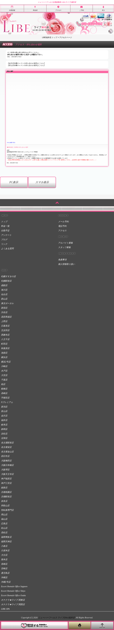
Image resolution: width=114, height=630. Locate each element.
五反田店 (5, 330)
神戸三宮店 (6, 483)
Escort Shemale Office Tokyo (13, 591)
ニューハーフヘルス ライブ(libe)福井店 (56, 618)
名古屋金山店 (7, 452)
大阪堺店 (5, 470)
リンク (4, 244)
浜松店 (4, 434)
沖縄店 (4, 577)
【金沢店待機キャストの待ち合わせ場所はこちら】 (26, 63)
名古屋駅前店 (7, 443)
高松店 (4, 532)
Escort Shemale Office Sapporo (14, 586)
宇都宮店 (5, 398)
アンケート (6, 235)
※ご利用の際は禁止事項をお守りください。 (23, 52)
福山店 (4, 519)
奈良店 (4, 501)
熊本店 (4, 559)
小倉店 (4, 546)
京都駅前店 (6, 496)
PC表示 (13, 182)
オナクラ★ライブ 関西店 (13, 604)
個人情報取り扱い (66, 264)
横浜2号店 (6, 362)
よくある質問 (7, 248)
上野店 (4, 321)
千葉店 (4, 380)
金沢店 (4, 416)
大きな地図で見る (11, 142)
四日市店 (5, 456)
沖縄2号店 (6, 582)
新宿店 (4, 308)
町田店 (4, 344)
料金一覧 (5, 226)
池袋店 (4, 353)
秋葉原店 (5, 348)
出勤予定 (5, 230)
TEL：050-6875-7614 (12, 163)
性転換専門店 (7, 510)
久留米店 (5, 550)
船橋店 (4, 389)
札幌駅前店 (6, 281)
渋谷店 (4, 312)
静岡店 (4, 429)
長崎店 (4, 564)
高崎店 (4, 393)
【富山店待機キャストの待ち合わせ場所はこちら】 (26, 65)
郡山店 (4, 299)
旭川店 (4, 290)
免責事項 (62, 260)
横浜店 (4, 357)
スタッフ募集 (64, 247)
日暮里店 (5, 326)
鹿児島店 (5, 573)
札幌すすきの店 (8, 276)
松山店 (4, 528)
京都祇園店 (6, 492)
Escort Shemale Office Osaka (13, 595)
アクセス (62, 230)
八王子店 (5, 339)
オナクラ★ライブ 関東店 (13, 600)
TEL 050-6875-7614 (14, 57)
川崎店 (4, 366)
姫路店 (4, 488)
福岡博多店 (6, 537)
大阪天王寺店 (7, 474)
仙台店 (4, 294)
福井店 (4, 420)
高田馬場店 (6, 317)
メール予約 (63, 221)
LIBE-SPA (5, 609)
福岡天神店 (6, 541)
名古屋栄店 (6, 447)
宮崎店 (4, 568)
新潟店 (4, 407)
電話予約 (62, 226)
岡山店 (4, 514)
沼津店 (4, 438)
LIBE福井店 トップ (49, 37)
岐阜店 (4, 425)
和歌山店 (5, 505)
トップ (4, 221)
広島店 (4, 523)
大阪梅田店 (6, 461)
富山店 (4, 411)
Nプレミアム (7, 402)
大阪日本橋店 (7, 465)
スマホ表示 (42, 182)
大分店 (4, 555)
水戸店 (4, 371)
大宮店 (4, 375)
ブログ (4, 239)
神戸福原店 (6, 479)
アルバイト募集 (65, 243)
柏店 (3, 384)
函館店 (4, 285)
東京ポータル (7, 303)
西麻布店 (5, 335)
